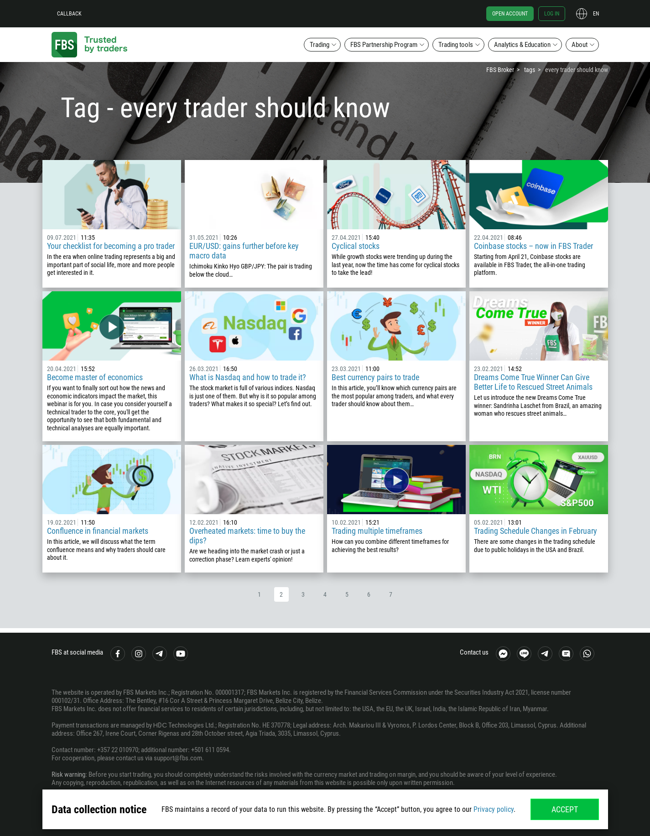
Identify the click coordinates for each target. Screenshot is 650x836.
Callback (69, 13)
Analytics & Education (522, 45)
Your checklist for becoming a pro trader (111, 246)
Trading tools (455, 45)
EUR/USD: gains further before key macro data (244, 250)
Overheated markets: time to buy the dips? (247, 535)
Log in (551, 13)
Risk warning (68, 774)
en (596, 13)
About (580, 45)
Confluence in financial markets (97, 531)
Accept (564, 809)
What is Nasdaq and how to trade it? (247, 377)
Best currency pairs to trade (375, 377)
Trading (319, 45)
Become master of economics (95, 377)
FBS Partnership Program (383, 45)
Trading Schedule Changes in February (535, 531)
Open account (510, 13)
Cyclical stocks (356, 246)
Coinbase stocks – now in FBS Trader (533, 246)
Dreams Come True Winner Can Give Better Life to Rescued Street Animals (533, 382)
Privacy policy (493, 809)
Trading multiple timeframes (377, 531)
